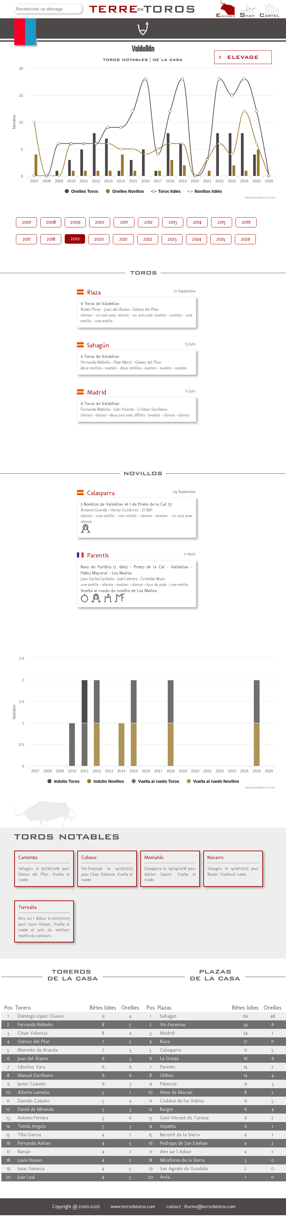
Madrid (96, 392)
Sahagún (98, 345)
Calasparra (101, 493)
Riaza (94, 292)
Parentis (98, 555)
